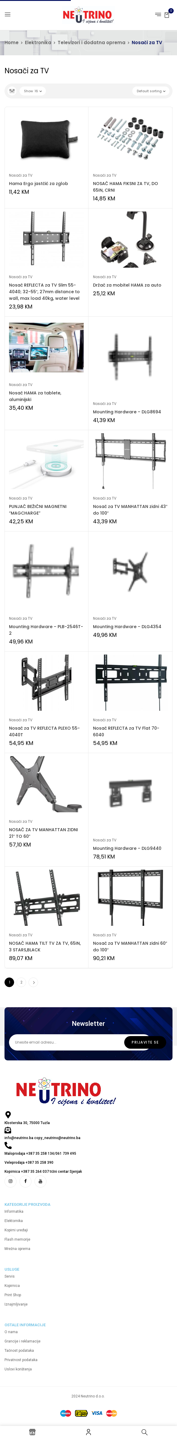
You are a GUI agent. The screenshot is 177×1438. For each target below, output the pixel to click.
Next (33, 982)
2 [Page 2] (21, 982)
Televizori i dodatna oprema (91, 42)
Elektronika (38, 42)
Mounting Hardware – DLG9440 (127, 848)
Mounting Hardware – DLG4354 (127, 627)
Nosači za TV (20, 175)
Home (11, 42)
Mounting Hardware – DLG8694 (127, 412)
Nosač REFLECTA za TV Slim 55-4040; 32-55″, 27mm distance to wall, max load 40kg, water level (44, 291)
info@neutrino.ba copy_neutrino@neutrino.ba (42, 1138)
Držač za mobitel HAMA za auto (127, 285)
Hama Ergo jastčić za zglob (38, 184)
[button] (167, 14)
